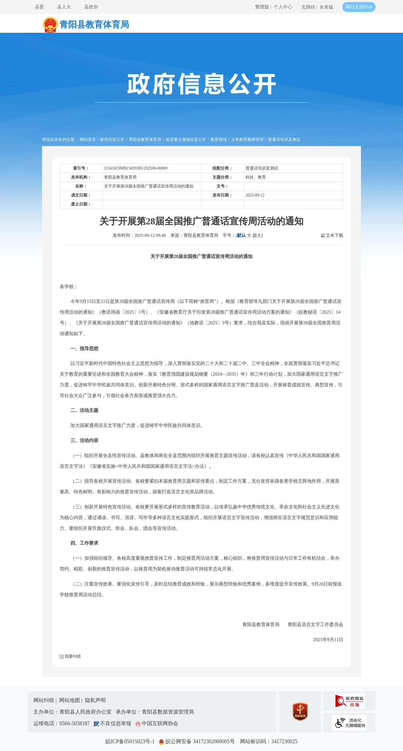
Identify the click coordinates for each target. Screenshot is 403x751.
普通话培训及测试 (284, 139)
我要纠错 (73, 656)
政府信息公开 (112, 139)
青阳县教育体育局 (145, 139)
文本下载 (334, 235)
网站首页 (88, 139)
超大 (257, 235)
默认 (241, 235)
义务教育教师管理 (247, 139)
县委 (39, 6)
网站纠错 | (45, 700)
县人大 (64, 6)
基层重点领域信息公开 (186, 139)
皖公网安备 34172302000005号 (199, 741)
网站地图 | (71, 700)
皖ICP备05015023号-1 (131, 741)
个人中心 (283, 6)
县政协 (91, 6)
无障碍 (308, 7)
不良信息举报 (114, 723)
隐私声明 (95, 700)
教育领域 (218, 139)
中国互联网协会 (157, 723)
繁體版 (262, 6)
